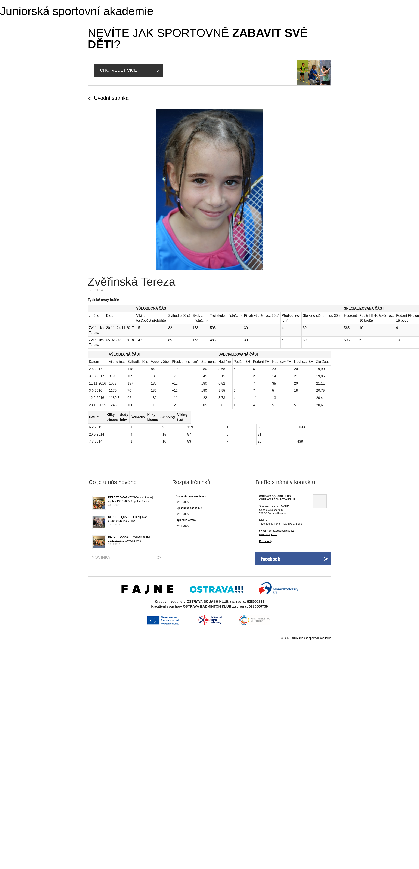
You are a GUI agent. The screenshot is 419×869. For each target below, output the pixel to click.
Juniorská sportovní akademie (76, 10)
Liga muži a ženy (186, 515)
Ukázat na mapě (320, 496)
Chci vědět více (118, 70)
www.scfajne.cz (268, 529)
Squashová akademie (189, 503)
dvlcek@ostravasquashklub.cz (276, 525)
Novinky (101, 552)
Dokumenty (265, 536)
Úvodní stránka (111, 98)
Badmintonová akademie (191, 491)
